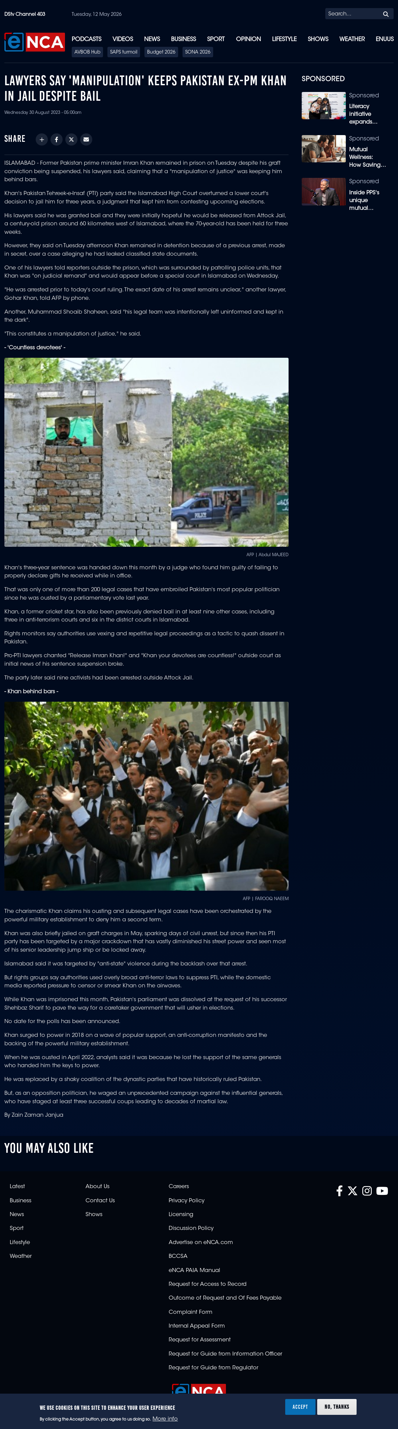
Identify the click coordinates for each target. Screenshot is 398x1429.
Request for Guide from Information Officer (225, 1354)
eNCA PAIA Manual (194, 1270)
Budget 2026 (161, 52)
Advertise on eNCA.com (201, 1242)
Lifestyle (284, 39)
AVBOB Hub (87, 52)
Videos (122, 39)
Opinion (248, 39)
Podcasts (86, 39)
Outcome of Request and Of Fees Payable (225, 1298)
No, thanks (337, 1406)
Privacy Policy (186, 1201)
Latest (17, 1186)
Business (183, 39)
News (152, 39)
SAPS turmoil (123, 52)
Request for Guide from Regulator (213, 1368)
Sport (216, 39)
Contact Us (100, 1201)
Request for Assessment (200, 1340)
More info (165, 1419)
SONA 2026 (197, 52)
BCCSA (178, 1256)
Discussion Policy (191, 1228)
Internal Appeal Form (197, 1326)
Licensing (181, 1214)
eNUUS (385, 39)
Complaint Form (190, 1312)
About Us (97, 1186)
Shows (318, 39)
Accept (300, 1406)
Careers (179, 1186)
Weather (352, 39)
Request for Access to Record (207, 1284)
